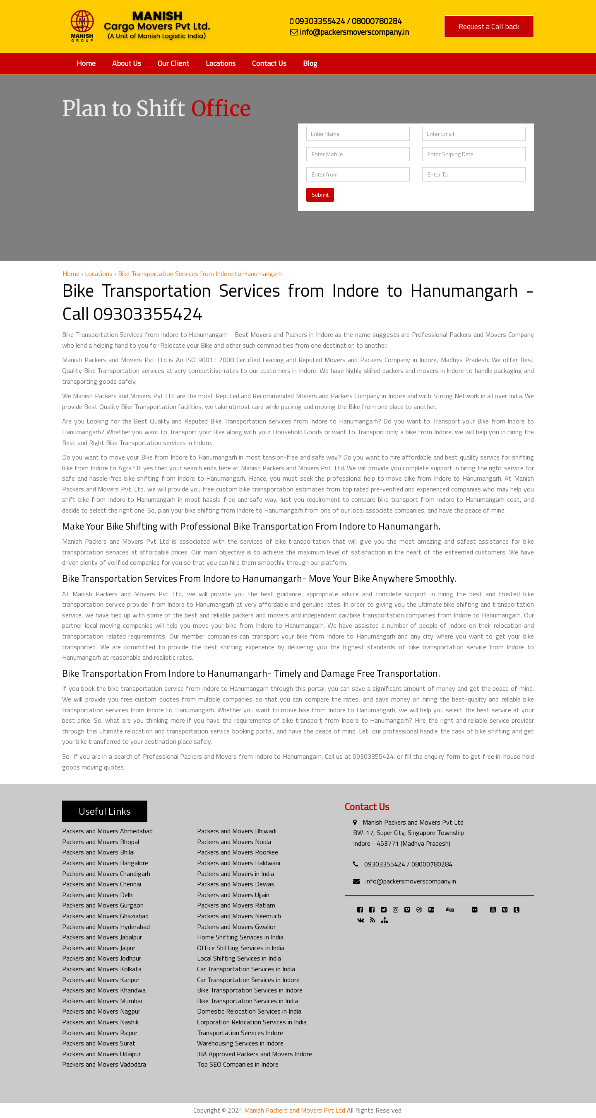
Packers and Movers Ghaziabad (105, 916)
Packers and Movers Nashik (100, 1022)
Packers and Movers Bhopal (100, 842)
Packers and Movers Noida (234, 842)
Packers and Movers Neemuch (239, 916)
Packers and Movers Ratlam (236, 905)
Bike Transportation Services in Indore (250, 990)
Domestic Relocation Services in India (249, 1011)
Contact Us (269, 63)
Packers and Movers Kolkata (102, 969)
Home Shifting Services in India (240, 937)
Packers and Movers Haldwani (238, 863)
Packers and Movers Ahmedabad (107, 831)
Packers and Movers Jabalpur (102, 937)
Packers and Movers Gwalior (236, 927)
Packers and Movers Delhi (98, 895)
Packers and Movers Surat (98, 1043)
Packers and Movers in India (235, 873)
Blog (310, 63)
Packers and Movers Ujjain (233, 895)
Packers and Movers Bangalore (105, 863)
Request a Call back (489, 26)
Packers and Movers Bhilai (98, 852)
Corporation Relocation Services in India (252, 1022)
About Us (126, 63)
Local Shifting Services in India (239, 958)
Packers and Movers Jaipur (98, 948)
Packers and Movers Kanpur (100, 980)
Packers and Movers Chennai (101, 884)
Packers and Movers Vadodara (104, 1064)
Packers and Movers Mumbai (102, 1001)
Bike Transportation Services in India (247, 1001)
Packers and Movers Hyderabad (106, 927)
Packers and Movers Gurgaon (103, 905)
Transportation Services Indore (240, 1033)
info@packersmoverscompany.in (410, 881)
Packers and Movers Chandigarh (106, 873)
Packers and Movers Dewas (235, 884)
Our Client (173, 63)
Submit (320, 194)
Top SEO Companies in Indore (238, 1064)
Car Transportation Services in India (246, 969)
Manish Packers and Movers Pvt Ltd (413, 822)
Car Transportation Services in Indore (248, 980)
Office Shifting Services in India (240, 948)
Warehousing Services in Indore (240, 1043)
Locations (221, 63)
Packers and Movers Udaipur (101, 1054)
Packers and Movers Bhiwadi (236, 831)
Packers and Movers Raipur (99, 1033)
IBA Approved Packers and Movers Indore (254, 1054)
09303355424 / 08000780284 (408, 864)
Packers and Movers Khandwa (104, 990)
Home (86, 63)
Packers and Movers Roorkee (237, 852)
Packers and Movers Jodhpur (101, 958)
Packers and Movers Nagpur (101, 1011)
